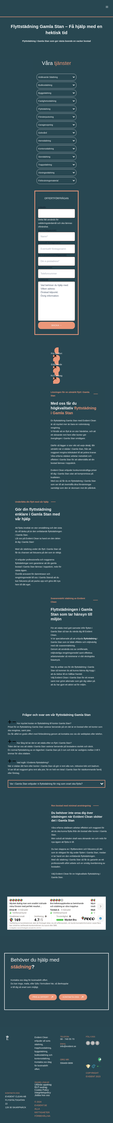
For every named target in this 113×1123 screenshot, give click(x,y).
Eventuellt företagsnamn (49, 243)
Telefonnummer (45, 267)
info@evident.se (68, 1046)
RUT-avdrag (41, 1087)
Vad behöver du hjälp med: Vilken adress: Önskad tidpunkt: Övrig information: (56, 301)
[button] (56, 77)
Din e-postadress (52, 255)
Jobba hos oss (42, 1095)
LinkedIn (42, 207)
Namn (47, 230)
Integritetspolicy (43, 1092)
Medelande (43, 280)
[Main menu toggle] (107, 7)
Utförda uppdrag (43, 1084)
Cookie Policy (42, 1090)
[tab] (56, 728)
